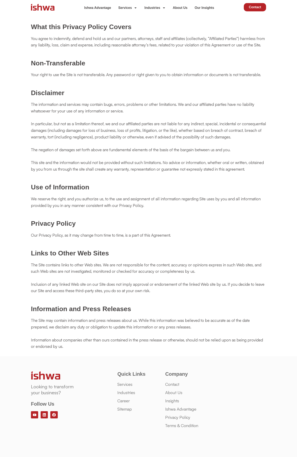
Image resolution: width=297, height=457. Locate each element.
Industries (154, 8)
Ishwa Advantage (97, 7)
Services (127, 8)
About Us (180, 7)
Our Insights (204, 7)
